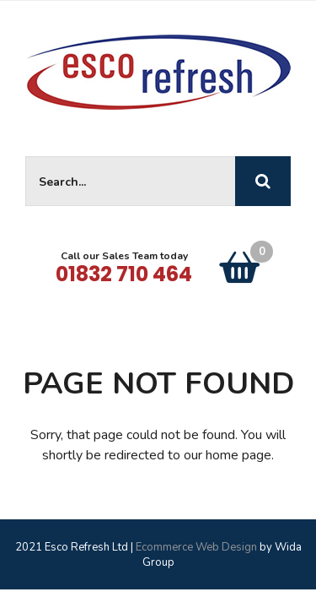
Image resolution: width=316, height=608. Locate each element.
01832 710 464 (124, 274)
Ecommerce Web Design (196, 547)
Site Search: (25, 156)
